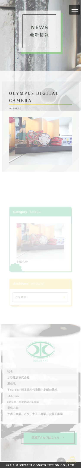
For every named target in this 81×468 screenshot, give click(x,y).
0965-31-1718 (15, 401)
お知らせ (22, 261)
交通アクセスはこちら (48, 437)
